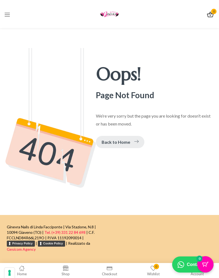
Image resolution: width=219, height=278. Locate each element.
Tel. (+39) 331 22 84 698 (65, 232)
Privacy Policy (22, 243)
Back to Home (120, 142)
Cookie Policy (53, 243)
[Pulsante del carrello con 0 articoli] (205, 264)
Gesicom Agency (21, 249)
